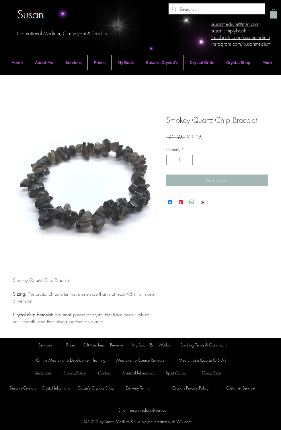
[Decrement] (170, 160)
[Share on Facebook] (170, 202)
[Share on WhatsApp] (191, 202)
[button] (274, 13)
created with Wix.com (172, 421)
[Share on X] (202, 202)
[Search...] (216, 8)
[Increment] (188, 160)
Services (45, 345)
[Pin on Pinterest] (180, 202)
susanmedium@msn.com (149, 410)
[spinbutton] (179, 160)
